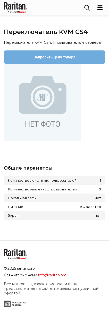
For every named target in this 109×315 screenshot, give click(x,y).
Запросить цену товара (55, 57)
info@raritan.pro (52, 275)
